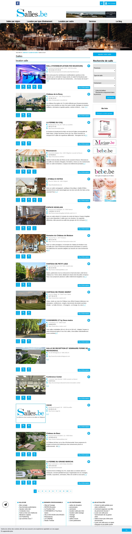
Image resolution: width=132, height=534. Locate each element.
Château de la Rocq (54, 94)
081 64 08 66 (52, 268)
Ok (126, 530)
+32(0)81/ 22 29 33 (54, 211)
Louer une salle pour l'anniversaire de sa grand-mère (103, 515)
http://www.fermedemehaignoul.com (59, 356)
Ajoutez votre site (25, 509)
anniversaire (73, 507)
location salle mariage (76, 513)
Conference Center (54, 377)
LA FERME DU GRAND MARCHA (59, 462)
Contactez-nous (24, 511)
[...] (47, 81)
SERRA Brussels (50, 507)
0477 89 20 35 (52, 296)
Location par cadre (66, 21)
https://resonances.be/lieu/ (56, 157)
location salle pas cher (76, 511)
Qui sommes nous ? (25, 519)
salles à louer (73, 519)
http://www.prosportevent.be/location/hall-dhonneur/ (63, 72)
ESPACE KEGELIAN (54, 207)
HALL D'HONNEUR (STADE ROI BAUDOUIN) (64, 66)
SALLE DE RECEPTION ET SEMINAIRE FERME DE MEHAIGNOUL (67, 349)
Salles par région (13, 21)
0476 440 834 (52, 466)
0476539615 (52, 155)
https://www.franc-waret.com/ (57, 298)
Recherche (110, 97)
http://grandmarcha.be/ (55, 467)
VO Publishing (24, 517)
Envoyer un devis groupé (104, 113)
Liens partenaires (75, 520)
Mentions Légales (25, 515)
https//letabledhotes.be (55, 185)
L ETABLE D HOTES (54, 179)
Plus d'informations (83, 87)
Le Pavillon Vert (49, 509)
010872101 (51, 381)
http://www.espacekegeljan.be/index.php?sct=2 (62, 213)
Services (92, 21)
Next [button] (44, 74)
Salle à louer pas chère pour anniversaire (104, 519)
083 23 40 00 (52, 240)
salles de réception (75, 505)
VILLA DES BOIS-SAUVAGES (54, 515)
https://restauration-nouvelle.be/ (57, 100)
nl (101, 3)
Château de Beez (53, 433)
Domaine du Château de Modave (59, 235)
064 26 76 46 (52, 126)
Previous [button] (17, 74)
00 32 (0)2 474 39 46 (54, 70)
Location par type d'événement (39, 21)
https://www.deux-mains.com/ (57, 326)
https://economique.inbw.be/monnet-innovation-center (64, 383)
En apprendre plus (7, 531)
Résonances (51, 151)
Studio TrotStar (49, 520)
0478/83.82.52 (52, 437)
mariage (72, 515)
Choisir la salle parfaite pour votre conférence (104, 506)
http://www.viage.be (54, 411)
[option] (31, 74)
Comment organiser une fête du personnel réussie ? (104, 510)
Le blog (119, 21)
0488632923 (52, 324)
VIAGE (49, 405)
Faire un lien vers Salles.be (28, 513)
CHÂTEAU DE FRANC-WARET (58, 292)
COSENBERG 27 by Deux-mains (59, 320)
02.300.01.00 (52, 409)
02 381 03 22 (52, 98)
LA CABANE (48, 519)
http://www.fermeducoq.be (56, 128)
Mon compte (109, 3)
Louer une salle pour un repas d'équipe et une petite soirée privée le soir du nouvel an (104, 524)
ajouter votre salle (104, 54)
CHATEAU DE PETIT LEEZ (57, 264)
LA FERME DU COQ (54, 122)
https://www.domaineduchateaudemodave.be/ (62, 241)
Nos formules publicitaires (27, 507)
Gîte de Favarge (49, 505)
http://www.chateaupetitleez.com (58, 270)
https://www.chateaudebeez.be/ (57, 439)
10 (67, 491)
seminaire (72, 509)
